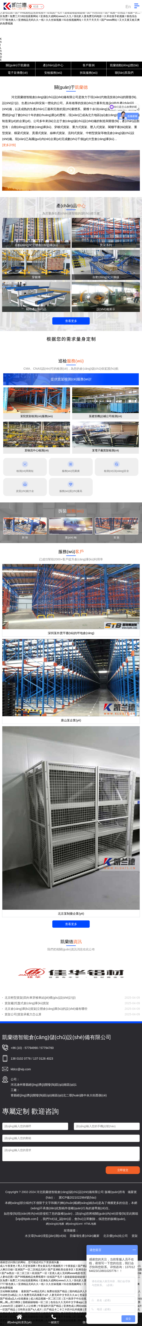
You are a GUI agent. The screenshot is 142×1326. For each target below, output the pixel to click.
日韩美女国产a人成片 (30, 1309)
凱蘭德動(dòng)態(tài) (124, 65)
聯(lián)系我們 (124, 72)
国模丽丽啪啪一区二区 (36, 1302)
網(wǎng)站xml (74, 1223)
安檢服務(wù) (53, 72)
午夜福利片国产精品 (50, 1305)
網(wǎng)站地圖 (55, 1223)
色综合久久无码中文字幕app (66, 1302)
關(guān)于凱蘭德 (17, 65)
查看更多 (71, 321)
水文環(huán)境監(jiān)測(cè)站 (54, 1235)
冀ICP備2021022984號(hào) (77, 1197)
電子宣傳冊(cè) (18, 72)
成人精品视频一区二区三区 (46, 1298)
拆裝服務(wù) (89, 72)
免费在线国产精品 (57, 1291)
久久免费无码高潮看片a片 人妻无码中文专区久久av (48, 1295)
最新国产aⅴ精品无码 (33, 1291)
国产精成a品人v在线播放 (14, 1298)
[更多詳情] (9, 145)
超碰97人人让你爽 (26, 1305)
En (128, 6)
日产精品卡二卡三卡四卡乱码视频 (63, 1309)
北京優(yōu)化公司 (124, 1235)
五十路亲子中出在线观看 (77, 1298)
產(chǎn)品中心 (53, 65)
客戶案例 (89, 65)
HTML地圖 (90, 1223)
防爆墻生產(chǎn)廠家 (93, 1235)
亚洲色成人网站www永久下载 (80, 1305)
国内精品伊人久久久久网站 (85, 1291)
